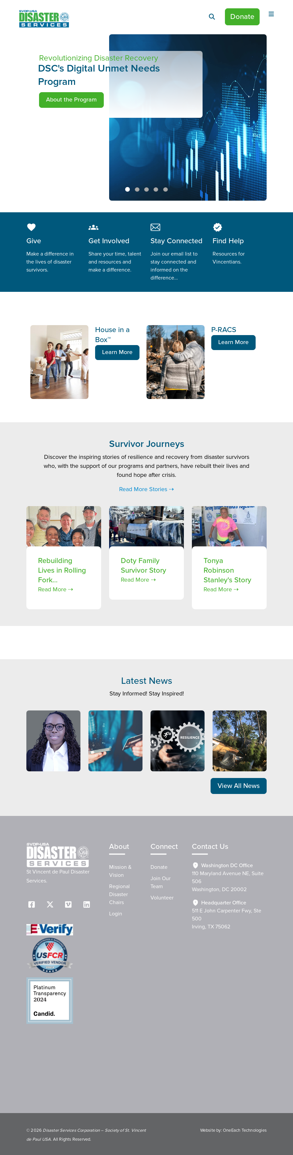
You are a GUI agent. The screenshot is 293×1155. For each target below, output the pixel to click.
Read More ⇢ (55, 589)
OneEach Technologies (245, 1130)
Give (33, 241)
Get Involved (108, 241)
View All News (239, 786)
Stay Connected (177, 241)
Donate (242, 16)
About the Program (71, 99)
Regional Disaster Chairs (119, 894)
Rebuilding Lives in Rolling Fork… (62, 570)
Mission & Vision (120, 871)
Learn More (117, 352)
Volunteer (162, 897)
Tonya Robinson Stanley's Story (227, 570)
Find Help (228, 241)
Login (115, 913)
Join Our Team (161, 882)
